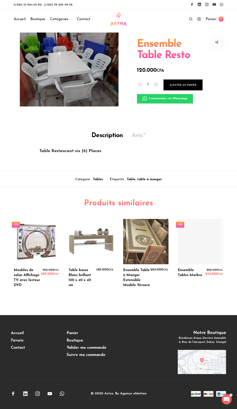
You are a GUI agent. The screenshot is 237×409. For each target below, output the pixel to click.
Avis (138, 136)
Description (107, 136)
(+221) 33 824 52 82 (28, 4)
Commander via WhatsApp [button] (165, 105)
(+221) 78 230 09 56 (58, 4)
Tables (98, 180)
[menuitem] (22, 19)
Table (131, 180)
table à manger (149, 180)
